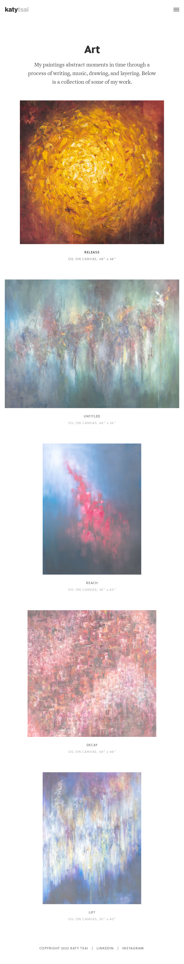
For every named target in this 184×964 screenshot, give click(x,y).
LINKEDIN (105, 948)
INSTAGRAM (133, 948)
